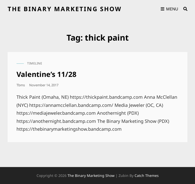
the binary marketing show (65, 9)
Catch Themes (147, 175)
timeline (34, 63)
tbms (21, 85)
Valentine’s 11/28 (46, 74)
